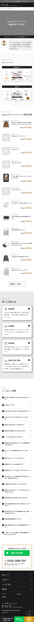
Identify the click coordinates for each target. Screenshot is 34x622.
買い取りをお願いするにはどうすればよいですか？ (17, 398)
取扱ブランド (17, 575)
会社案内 (4, 597)
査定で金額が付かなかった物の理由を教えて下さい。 (17, 526)
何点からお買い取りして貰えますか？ (15, 425)
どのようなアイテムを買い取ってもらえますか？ (16, 418)
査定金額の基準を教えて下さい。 (13, 519)
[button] (15, 101)
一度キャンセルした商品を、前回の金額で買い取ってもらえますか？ (17, 533)
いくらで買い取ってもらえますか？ (14, 437)
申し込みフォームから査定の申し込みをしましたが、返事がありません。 (17, 477)
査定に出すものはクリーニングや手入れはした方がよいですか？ (17, 491)
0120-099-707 (16, 560)
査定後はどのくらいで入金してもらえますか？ (17, 470)
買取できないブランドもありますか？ (15, 458)
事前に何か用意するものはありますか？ (15, 431)
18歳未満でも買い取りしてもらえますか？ (16, 484)
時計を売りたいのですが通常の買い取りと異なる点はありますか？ (17, 512)
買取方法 (4, 589)
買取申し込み (29, 619)
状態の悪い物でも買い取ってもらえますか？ (16, 497)
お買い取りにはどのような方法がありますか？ (17, 411)
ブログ (3, 594)
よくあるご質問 (17, 584)
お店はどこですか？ (10, 405)
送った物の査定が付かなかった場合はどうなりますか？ (17, 504)
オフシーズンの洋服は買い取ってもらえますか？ (16, 451)
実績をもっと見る (17, 284)
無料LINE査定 (17, 552)
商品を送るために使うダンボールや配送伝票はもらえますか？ (17, 444)
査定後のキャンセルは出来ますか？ (14, 464)
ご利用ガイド (17, 579)
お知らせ (19, 594)
